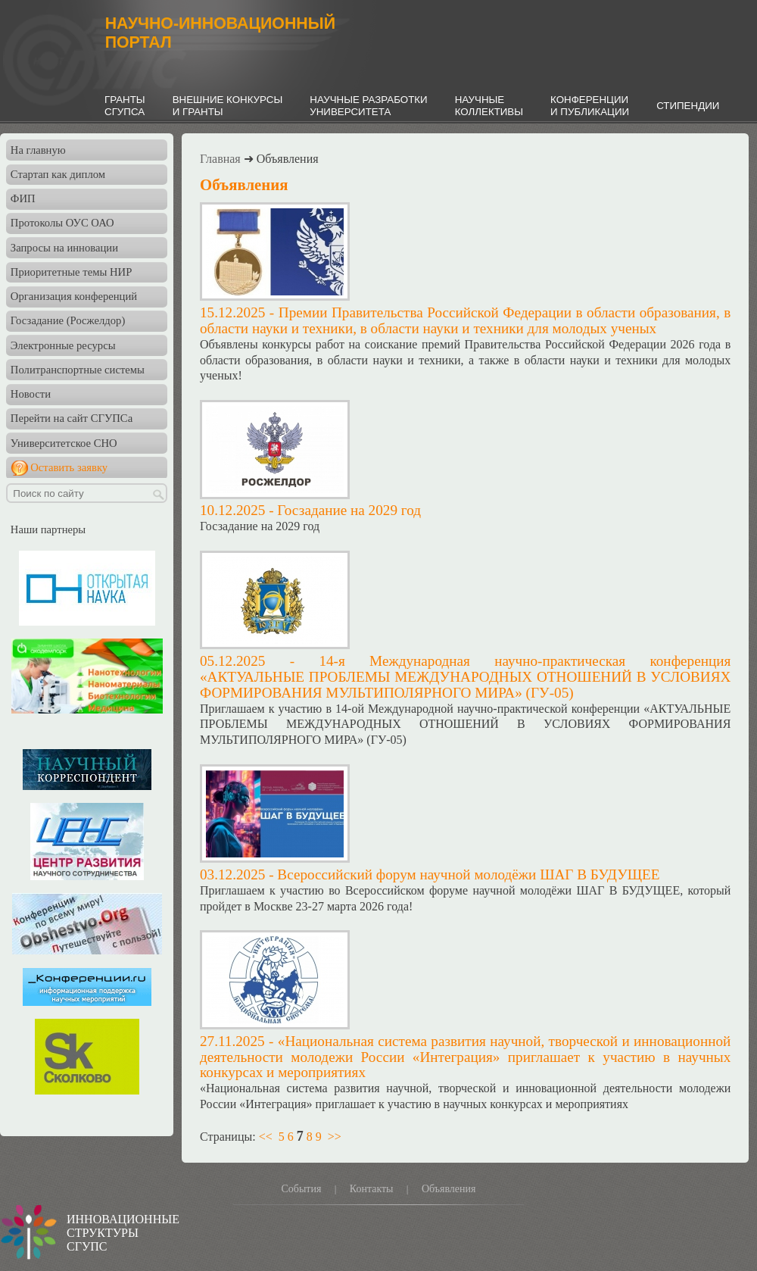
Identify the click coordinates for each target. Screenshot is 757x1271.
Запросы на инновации (64, 248)
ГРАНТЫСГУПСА (124, 105)
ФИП (23, 198)
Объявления (449, 1188)
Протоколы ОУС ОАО (62, 223)
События (301, 1188)
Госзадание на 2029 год (349, 510)
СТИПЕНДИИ (687, 105)
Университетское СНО (64, 443)
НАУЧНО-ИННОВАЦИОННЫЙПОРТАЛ (220, 33)
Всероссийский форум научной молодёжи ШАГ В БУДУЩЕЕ (468, 874)
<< (266, 1136)
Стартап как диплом (58, 174)
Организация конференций (74, 296)
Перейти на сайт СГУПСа (71, 418)
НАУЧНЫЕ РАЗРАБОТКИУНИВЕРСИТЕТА (368, 105)
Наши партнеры (48, 529)
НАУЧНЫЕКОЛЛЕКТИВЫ (489, 105)
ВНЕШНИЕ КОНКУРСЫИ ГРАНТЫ (228, 105)
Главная (220, 158)
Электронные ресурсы (63, 345)
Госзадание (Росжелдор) (68, 320)
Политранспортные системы (78, 370)
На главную (38, 150)
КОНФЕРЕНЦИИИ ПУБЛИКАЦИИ (589, 105)
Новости (31, 394)
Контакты (372, 1188)
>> (334, 1136)
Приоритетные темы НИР (71, 272)
